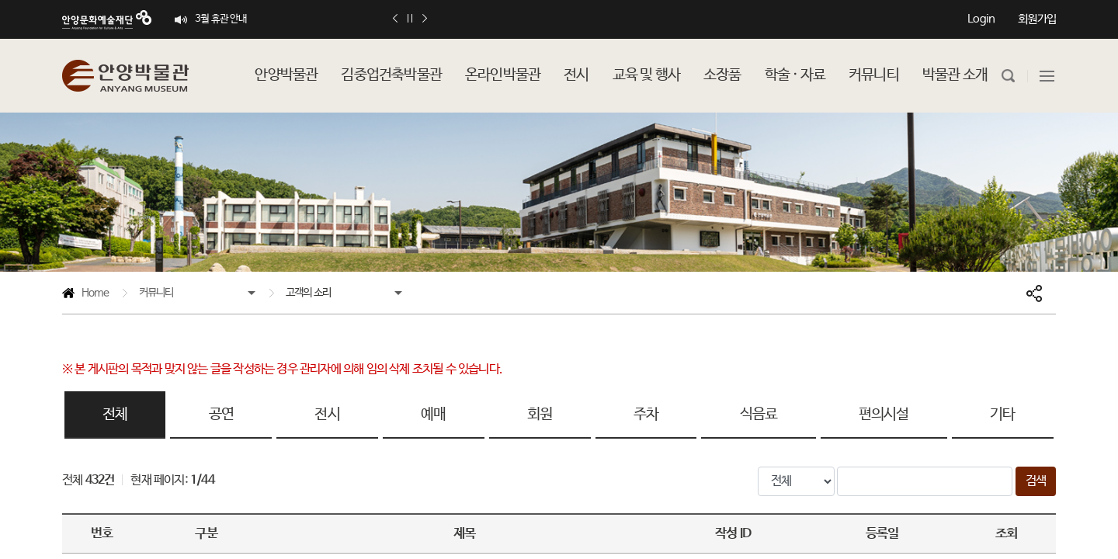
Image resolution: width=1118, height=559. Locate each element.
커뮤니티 (156, 292)
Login (981, 19)
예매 (433, 414)
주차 (646, 414)
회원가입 (1037, 19)
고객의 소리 (308, 292)
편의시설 (884, 414)
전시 (326, 414)
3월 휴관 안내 (221, 19)
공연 (221, 414)
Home (85, 295)
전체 (114, 414)
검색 (1036, 481)
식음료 (759, 414)
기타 (1002, 414)
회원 (539, 414)
